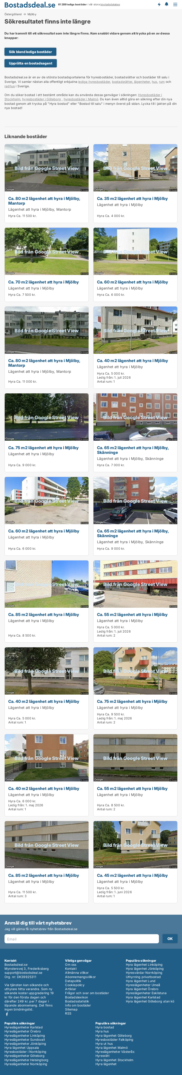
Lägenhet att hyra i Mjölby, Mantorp (39, 209)
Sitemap (71, 1009)
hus (154, 82)
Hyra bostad (104, 1027)
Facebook (6, 1014)
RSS (68, 1013)
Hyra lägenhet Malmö (111, 1047)
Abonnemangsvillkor (80, 977)
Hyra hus (102, 1031)
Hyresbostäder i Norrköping (25, 1052)
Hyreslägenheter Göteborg (24, 1056)
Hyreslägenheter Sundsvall (24, 1039)
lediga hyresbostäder (94, 82)
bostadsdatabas (110, 4)
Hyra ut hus (104, 1043)
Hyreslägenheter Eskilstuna (146, 993)
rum (162, 82)
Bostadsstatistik (77, 1001)
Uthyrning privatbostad (143, 977)
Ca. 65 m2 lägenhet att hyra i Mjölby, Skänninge (133, 450)
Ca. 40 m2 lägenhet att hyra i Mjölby (132, 360)
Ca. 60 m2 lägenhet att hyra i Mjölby (132, 281)
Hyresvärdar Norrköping (144, 972)
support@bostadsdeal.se (23, 972)
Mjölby (32, 14)
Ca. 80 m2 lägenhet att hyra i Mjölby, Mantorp (44, 201)
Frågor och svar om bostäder (87, 993)
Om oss (70, 964)
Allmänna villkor (77, 972)
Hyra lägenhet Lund (141, 981)
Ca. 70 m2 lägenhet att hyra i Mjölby (43, 281)
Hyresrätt (102, 1056)
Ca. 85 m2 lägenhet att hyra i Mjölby (43, 614)
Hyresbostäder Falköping (114, 1039)
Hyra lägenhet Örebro (142, 989)
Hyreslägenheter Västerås (114, 1052)
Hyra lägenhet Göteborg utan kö (150, 1001)
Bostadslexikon (76, 997)
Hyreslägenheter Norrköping (25, 1064)
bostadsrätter (122, 82)
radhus (9, 86)
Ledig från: (105, 377)
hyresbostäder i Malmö (81, 99)
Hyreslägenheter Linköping (24, 1035)
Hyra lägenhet (106, 1064)
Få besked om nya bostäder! (159, 4)
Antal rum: (104, 381)
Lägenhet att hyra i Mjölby (120, 204)
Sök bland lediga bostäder (30, 52)
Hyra (11, 216)
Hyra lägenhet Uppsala (21, 1047)
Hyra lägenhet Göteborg (113, 1035)
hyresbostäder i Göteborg (41, 99)
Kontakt (70, 968)
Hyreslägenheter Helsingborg (26, 1060)
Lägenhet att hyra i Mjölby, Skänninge (130, 458)
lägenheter (141, 82)
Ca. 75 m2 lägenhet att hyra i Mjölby (43, 447)
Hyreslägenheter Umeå (143, 985)
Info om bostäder (78, 1005)
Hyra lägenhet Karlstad (143, 997)
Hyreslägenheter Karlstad (23, 1027)
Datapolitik (73, 981)
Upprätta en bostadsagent (30, 63)
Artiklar (70, 989)
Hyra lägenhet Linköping (144, 964)
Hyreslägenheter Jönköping (25, 1043)
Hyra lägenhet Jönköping (145, 968)
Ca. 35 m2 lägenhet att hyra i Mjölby (132, 198)
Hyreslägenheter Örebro (22, 1031)
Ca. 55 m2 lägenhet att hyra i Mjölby (132, 614)
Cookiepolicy (74, 985)
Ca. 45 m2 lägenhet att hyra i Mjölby (132, 875)
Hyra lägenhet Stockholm (114, 1060)
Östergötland (13, 14)
